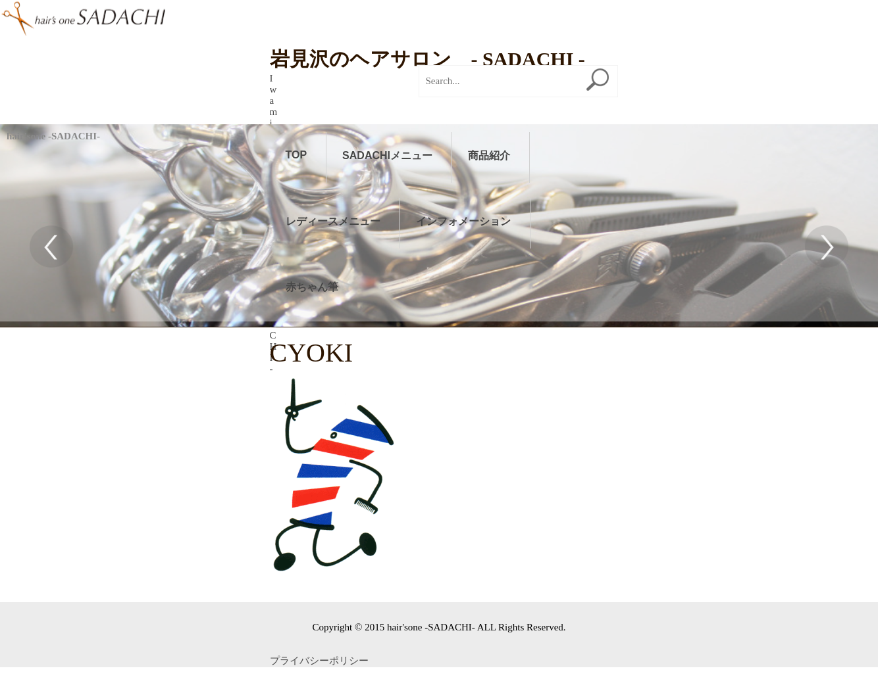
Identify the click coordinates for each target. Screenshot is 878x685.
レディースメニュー (333, 221)
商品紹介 (489, 155)
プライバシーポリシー (319, 463)
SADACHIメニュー (387, 155)
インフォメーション (463, 221)
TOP (296, 154)
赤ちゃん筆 (312, 287)
